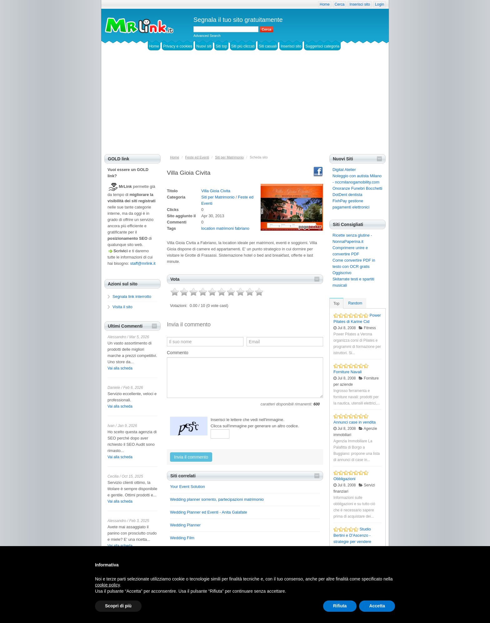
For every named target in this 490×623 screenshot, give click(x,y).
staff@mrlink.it (143, 263)
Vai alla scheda (120, 368)
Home (325, 4)
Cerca (340, 4)
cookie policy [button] (107, 584)
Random (355, 303)
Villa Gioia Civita (215, 190)
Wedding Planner (185, 525)
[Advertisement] (245, 107)
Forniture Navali (347, 371)
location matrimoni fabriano (225, 228)
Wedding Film (182, 537)
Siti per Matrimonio (218, 197)
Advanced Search (207, 36)
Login (379, 4)
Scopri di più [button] (118, 605)
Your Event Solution (187, 486)
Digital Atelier (344, 169)
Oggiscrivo (341, 272)
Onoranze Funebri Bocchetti (357, 188)
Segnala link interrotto (131, 296)
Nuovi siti (204, 46)
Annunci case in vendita (354, 422)
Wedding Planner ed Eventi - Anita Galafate (208, 512)
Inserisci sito (359, 4)
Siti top (221, 46)
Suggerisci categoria (322, 46)
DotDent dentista (347, 194)
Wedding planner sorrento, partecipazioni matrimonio (217, 499)
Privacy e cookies (177, 46)
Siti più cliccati (243, 46)
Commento (177, 352)
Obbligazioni (344, 478)
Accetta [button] (377, 605)
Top (336, 303)
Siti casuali (268, 46)
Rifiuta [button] (340, 605)
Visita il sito (122, 306)
